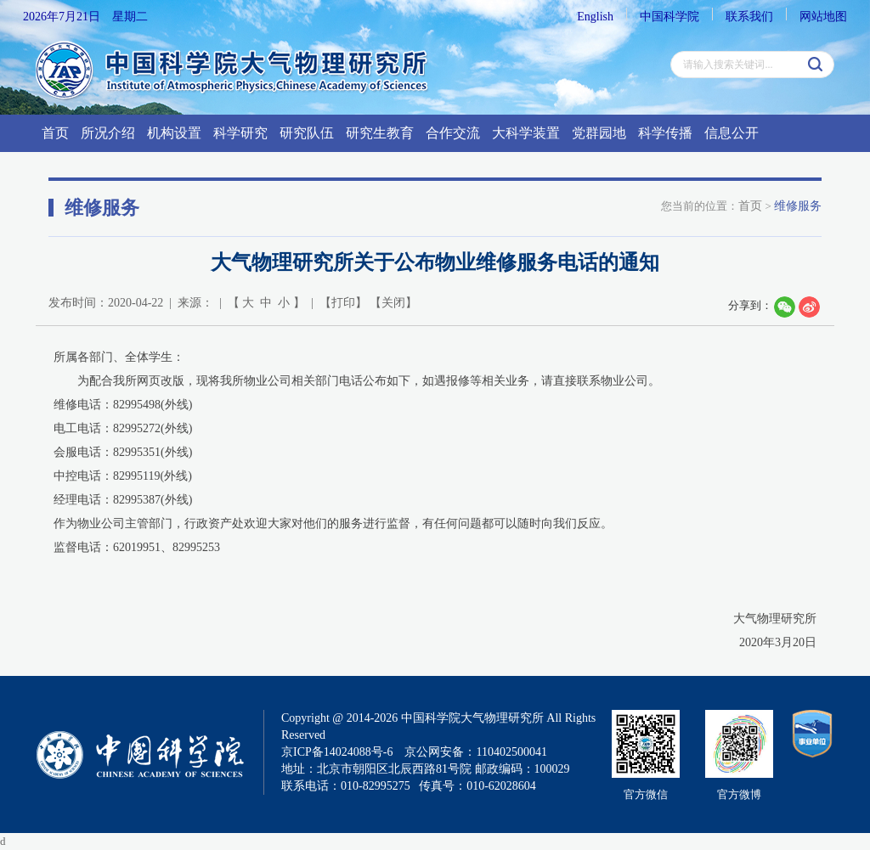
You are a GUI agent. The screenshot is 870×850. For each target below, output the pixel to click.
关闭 (393, 302)
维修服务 (798, 206)
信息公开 (731, 133)
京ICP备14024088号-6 (337, 752)
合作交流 (453, 133)
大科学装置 (526, 133)
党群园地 (599, 133)
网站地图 (823, 16)
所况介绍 (108, 133)
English (595, 16)
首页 (55, 133)
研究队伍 (307, 133)
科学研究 (240, 133)
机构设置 (174, 133)
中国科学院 (669, 16)
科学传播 (665, 133)
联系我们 (749, 16)
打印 (343, 302)
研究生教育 (380, 133)
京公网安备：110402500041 (475, 752)
